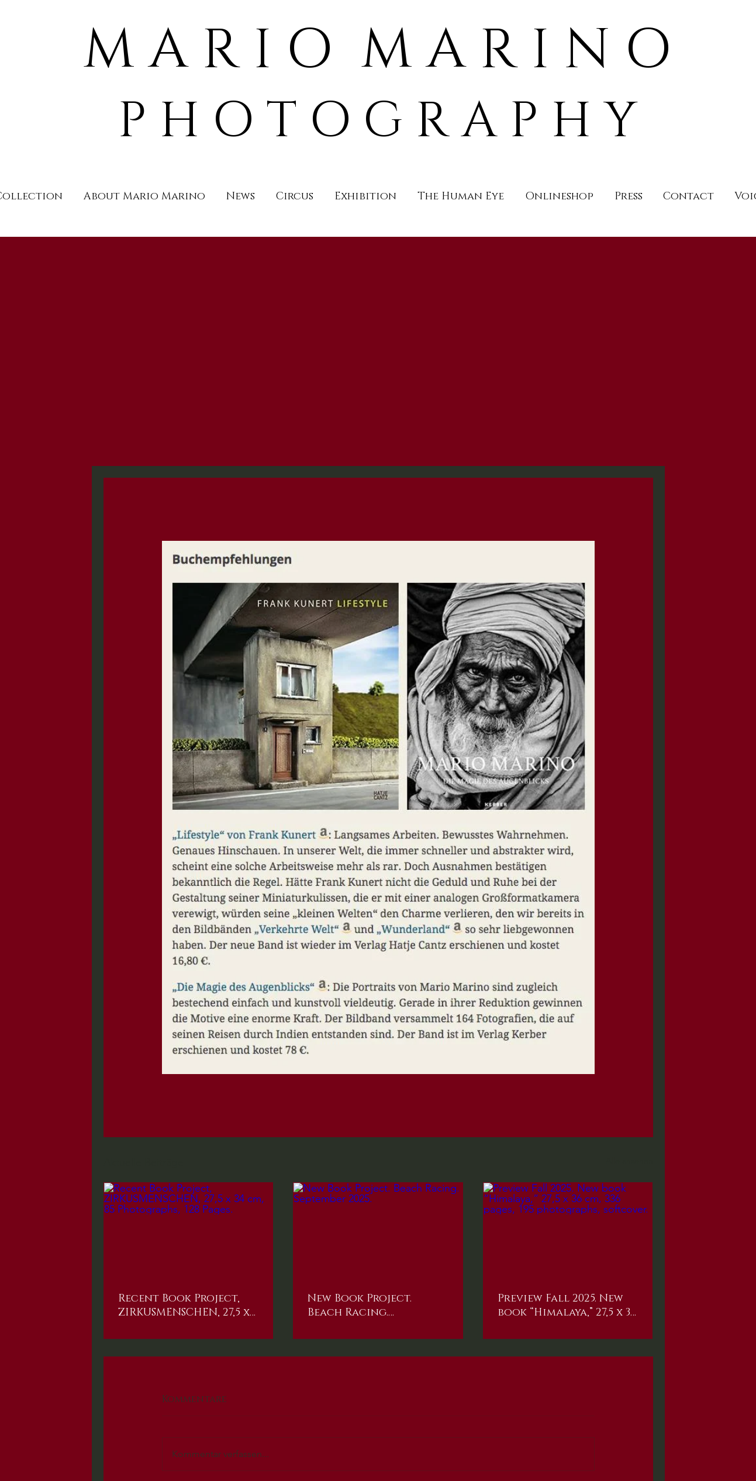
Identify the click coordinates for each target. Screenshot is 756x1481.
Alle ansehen (629, 1160)
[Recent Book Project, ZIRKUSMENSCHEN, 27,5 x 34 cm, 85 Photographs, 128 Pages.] (188, 1230)
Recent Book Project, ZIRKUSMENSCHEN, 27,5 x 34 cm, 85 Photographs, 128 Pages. (184, 1306)
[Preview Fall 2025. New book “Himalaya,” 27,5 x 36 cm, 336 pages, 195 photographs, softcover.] (568, 1230)
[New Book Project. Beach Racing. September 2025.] (378, 1230)
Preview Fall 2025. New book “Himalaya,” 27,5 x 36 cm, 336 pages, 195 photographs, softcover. (567, 1306)
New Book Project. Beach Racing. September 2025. (360, 1306)
